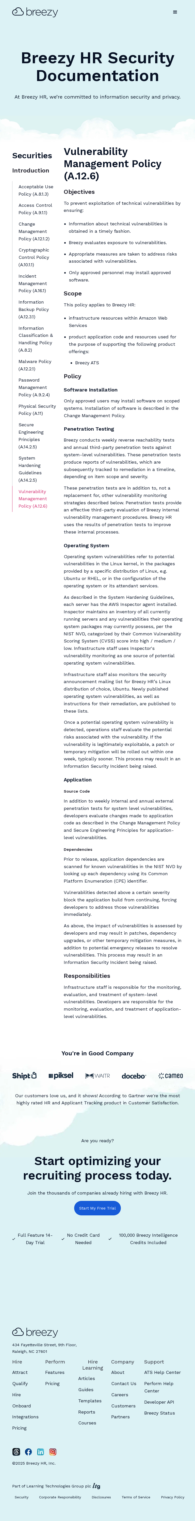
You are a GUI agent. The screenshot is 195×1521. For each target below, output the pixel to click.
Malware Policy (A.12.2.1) (35, 365)
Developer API (159, 1402)
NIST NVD (74, 633)
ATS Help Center (162, 1372)
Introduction (30, 170)
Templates (90, 1400)
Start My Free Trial (97, 1208)
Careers (119, 1394)
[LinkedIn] (41, 1452)
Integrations (25, 1416)
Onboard (21, 1405)
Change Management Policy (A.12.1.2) (34, 231)
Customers (123, 1405)
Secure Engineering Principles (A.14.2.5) (31, 435)
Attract (20, 1372)
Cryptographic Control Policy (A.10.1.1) (34, 257)
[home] (37, 12)
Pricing (19, 1428)
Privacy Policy (172, 1497)
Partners (120, 1416)
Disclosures (101, 1497)
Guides (85, 1389)
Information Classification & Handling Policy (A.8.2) (36, 339)
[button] (175, 12)
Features (54, 1372)
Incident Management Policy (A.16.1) (33, 283)
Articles (86, 1378)
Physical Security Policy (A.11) (37, 409)
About (117, 1372)
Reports (86, 1412)
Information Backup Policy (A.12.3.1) (34, 309)
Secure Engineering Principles (105, 830)
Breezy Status (159, 1413)
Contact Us (123, 1383)
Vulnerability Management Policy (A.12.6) (33, 499)
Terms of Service (136, 1497)
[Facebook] (28, 1452)
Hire (16, 1394)
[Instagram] (53, 1452)
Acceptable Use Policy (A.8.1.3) (36, 190)
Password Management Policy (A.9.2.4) (34, 387)
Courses (87, 1422)
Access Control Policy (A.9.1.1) (35, 208)
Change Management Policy (94, 415)
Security (21, 1497)
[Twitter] (16, 1452)
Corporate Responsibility (60, 1497)
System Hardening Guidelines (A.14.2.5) (30, 468)
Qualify (20, 1383)
